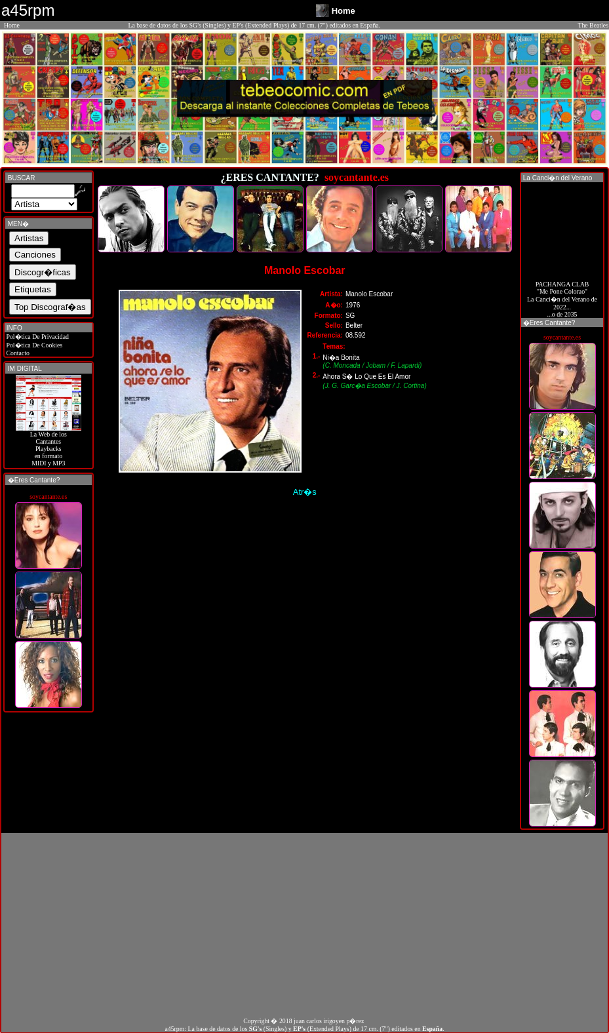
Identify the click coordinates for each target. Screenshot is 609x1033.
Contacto (17, 353)
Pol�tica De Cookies (33, 345)
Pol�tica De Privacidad (37, 336)
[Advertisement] (304, 925)
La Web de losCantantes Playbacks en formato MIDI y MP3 (48, 446)
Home (12, 25)
